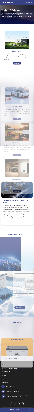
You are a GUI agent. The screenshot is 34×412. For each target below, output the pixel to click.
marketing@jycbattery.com (12, 391)
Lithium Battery (17, 193)
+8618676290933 (10, 386)
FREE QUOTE (15, 410)
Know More (17, 63)
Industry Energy (17, 51)
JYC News (17, 322)
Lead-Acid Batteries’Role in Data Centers (15, 372)
